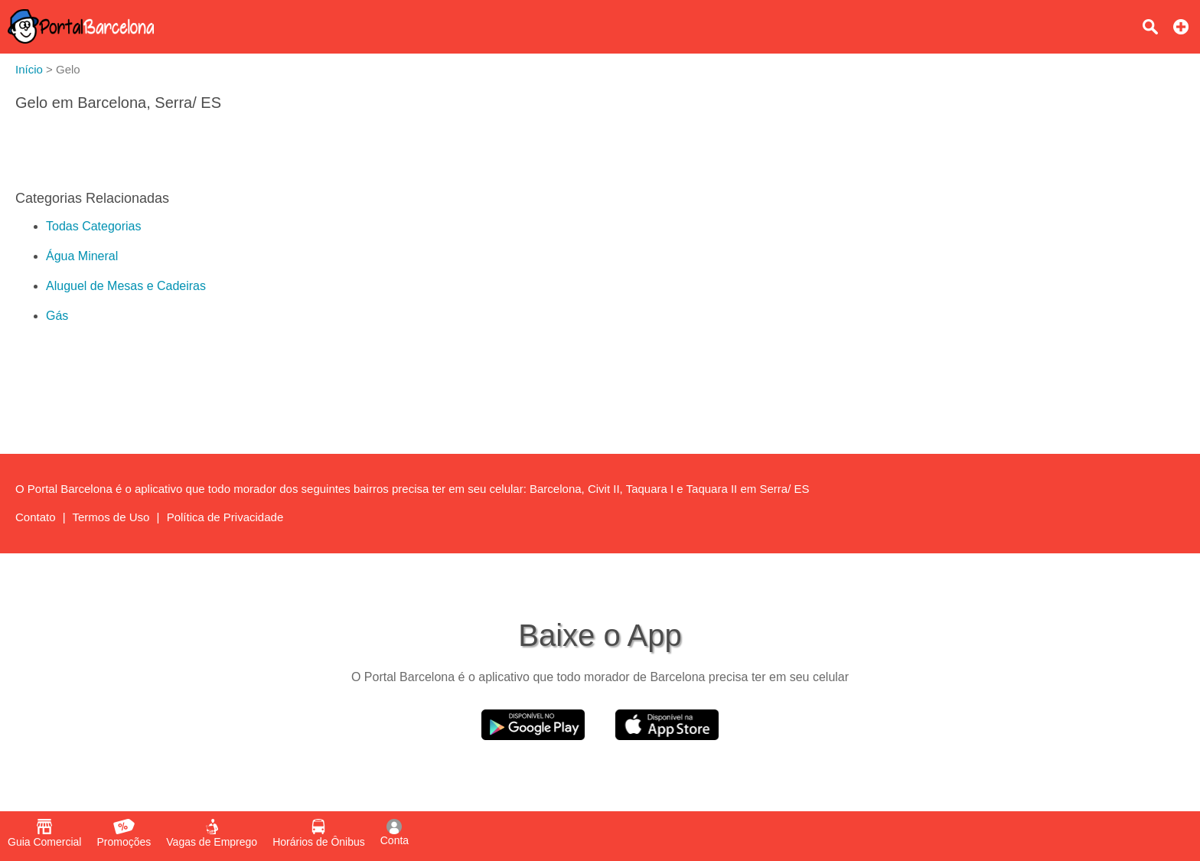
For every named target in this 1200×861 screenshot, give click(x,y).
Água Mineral (82, 256)
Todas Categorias (94, 226)
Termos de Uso (111, 516)
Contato (35, 516)
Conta (394, 832)
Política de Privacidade (225, 516)
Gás (57, 315)
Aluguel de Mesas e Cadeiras (126, 285)
